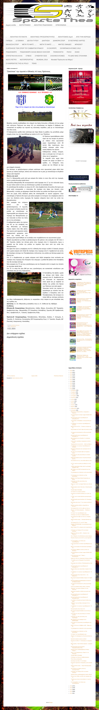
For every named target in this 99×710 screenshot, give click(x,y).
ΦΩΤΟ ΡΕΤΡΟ (11, 59)
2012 (71, 691)
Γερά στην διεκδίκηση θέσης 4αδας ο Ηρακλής (80, 586)
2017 (71, 386)
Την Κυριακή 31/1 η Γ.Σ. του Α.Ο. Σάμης (79, 522)
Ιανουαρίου (73, 410)
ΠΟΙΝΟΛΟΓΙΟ (58, 52)
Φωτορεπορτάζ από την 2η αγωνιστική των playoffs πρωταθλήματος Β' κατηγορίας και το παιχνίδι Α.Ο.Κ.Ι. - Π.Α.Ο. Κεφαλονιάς (84, 324)
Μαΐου (72, 402)
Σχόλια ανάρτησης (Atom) (17, 378)
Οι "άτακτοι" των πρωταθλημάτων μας (78, 512)
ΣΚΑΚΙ (77, 52)
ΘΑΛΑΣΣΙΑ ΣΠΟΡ (12, 44)
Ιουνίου (72, 401)
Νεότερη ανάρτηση (11, 375)
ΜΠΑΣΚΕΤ (79, 44)
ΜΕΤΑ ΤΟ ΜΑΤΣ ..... (29, 44)
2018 (71, 385)
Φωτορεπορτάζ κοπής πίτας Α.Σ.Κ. (78, 608)
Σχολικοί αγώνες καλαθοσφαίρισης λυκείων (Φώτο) (81, 674)
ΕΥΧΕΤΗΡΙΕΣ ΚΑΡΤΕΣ (76, 41)
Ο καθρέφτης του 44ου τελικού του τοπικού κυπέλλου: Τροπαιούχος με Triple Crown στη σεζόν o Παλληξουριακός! (84, 284)
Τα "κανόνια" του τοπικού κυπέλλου (78, 491)
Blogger (51, 702)
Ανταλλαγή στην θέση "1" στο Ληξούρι (78, 660)
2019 (71, 383)
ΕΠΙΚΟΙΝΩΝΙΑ (61, 25)
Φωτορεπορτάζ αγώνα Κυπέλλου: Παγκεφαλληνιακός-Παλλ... (78, 647)
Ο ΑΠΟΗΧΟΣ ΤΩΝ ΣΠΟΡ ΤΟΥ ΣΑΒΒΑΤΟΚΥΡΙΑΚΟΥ (25, 48)
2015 (71, 685)
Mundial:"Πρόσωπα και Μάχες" (62, 59)
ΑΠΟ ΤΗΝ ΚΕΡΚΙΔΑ (83, 37)
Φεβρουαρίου (74, 408)
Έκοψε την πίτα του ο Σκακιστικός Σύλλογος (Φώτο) (81, 558)
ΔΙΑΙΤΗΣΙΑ (46, 41)
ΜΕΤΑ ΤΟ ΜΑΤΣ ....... (47, 44)
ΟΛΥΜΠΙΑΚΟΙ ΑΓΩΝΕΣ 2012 (70, 48)
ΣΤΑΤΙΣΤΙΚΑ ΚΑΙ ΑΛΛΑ (14, 56)
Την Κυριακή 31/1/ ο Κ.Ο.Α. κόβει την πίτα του (80, 508)
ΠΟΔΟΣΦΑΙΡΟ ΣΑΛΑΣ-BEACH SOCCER (35, 52)
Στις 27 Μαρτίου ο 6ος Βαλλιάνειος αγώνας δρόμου (81, 536)
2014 (71, 687)
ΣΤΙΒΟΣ (28, 56)
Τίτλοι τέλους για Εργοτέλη (76, 659)
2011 (71, 693)
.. (6, 37)
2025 (71, 372)
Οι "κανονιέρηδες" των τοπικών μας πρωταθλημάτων (78, 541)
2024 (71, 374)
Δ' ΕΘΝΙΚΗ (20, 41)
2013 (71, 689)
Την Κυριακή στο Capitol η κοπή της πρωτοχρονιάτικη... (78, 669)
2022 (71, 377)
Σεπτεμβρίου (74, 395)
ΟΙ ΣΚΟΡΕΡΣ (52, 48)
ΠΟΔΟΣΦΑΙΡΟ (11, 52)
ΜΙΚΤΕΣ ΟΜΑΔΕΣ (64, 44)
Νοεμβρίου (73, 392)
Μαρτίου (73, 406)
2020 (71, 381)
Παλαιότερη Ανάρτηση (58, 375)
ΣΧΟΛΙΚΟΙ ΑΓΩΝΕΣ (57, 56)
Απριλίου (73, 404)
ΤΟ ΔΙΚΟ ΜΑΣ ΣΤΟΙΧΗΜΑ (77, 56)
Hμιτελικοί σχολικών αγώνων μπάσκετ (78, 638)
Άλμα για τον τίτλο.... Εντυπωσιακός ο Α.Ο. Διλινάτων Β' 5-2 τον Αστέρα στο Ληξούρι (84, 340)
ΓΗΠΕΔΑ (9, 41)
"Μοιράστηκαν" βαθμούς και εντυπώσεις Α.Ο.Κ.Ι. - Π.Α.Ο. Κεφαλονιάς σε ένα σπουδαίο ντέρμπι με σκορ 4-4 (84, 357)
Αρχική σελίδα (11, 25)
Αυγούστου (73, 397)
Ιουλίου (72, 399)
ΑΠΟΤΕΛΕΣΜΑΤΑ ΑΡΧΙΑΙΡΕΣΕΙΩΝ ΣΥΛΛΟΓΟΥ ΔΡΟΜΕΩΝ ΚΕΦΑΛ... (81, 581)
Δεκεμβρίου (73, 390)
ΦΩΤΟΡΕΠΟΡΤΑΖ (26, 59)
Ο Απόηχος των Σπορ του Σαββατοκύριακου (80, 514)
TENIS (34, 63)
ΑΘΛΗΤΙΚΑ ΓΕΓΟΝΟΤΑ (18, 37)
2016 (71, 388)
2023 (71, 375)
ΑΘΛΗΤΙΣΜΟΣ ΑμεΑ (65, 37)
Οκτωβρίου (73, 393)
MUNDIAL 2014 (42, 59)
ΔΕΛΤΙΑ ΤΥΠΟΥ (32, 41)
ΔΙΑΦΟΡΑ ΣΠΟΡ (59, 41)
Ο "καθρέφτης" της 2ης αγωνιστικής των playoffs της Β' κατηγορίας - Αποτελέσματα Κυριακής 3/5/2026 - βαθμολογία (84, 308)
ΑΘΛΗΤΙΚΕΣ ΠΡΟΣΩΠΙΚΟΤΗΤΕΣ (42, 37)
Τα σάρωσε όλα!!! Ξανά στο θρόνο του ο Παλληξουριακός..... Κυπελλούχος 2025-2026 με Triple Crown (84, 292)
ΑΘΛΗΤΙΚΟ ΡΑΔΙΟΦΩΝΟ (43, 25)
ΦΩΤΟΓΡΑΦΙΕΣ (25, 25)
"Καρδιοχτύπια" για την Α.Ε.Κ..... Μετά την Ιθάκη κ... (81, 444)
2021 (71, 379)
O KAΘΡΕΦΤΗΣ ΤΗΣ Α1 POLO (17, 63)
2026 (71, 370)
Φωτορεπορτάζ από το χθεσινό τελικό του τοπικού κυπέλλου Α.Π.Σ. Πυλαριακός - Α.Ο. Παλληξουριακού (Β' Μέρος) (84, 316)
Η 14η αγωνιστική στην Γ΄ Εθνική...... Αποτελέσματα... (78, 556)
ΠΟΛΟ (69, 52)
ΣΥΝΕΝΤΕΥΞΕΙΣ (41, 56)
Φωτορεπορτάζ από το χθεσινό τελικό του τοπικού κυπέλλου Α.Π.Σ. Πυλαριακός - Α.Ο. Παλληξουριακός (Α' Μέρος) (84, 300)
